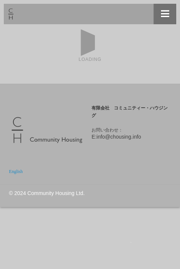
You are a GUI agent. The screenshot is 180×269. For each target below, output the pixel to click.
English (16, 171)
